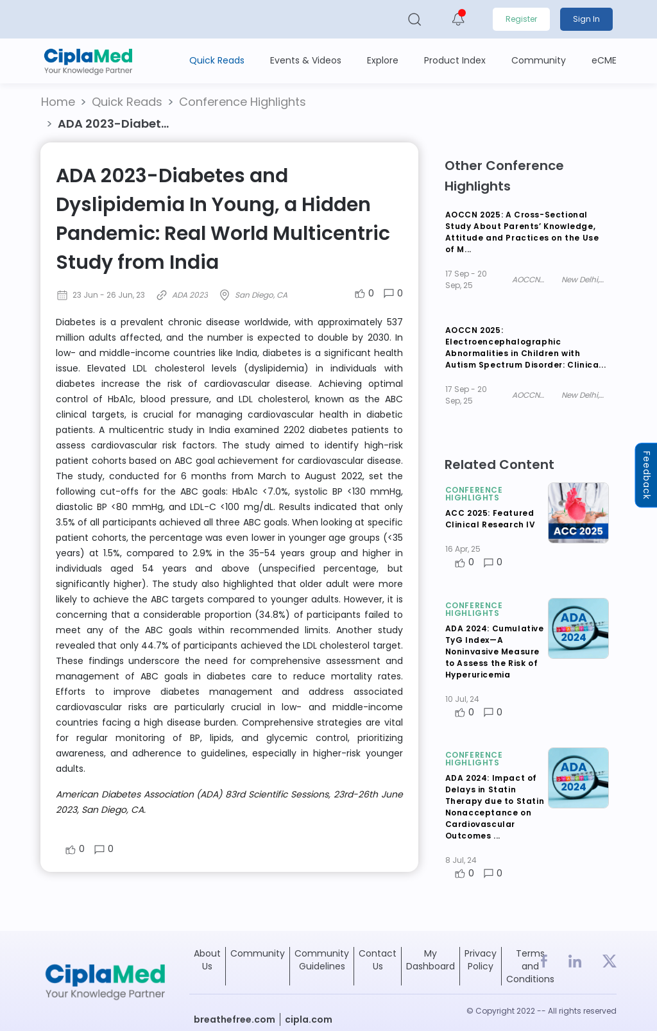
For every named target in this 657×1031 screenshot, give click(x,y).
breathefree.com (234, 1019)
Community (257, 953)
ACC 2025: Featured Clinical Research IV (490, 518)
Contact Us (378, 960)
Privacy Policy (481, 960)
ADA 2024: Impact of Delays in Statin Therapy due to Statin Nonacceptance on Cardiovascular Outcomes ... (495, 806)
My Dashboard (430, 960)
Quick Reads (127, 102)
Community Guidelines (321, 960)
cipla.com (308, 1019)
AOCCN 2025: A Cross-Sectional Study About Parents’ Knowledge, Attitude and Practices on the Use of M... (522, 232)
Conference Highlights (242, 102)
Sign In (586, 18)
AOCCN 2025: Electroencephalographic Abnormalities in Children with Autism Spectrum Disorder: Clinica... (525, 347)
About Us (207, 960)
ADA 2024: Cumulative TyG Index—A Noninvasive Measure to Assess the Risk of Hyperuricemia (494, 651)
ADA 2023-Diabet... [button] (113, 123)
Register (521, 18)
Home (58, 102)
